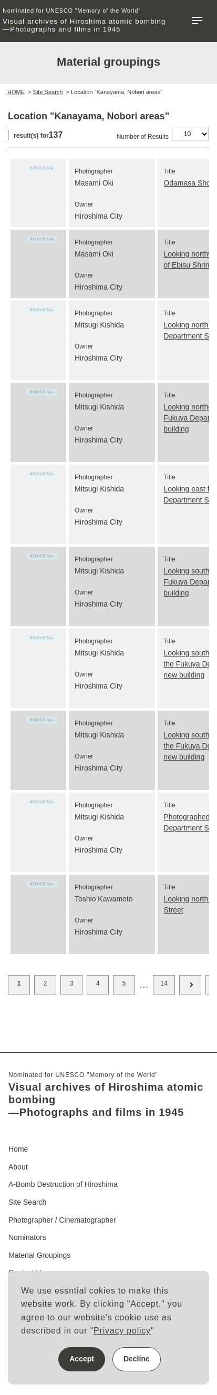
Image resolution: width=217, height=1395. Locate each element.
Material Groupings (39, 1255)
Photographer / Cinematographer (62, 1220)
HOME (16, 92)
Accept (81, 1359)
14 (163, 983)
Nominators (27, 1237)
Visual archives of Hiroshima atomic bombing (84, 20)
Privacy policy (122, 1330)
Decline (136, 1359)
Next (190, 984)
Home (18, 1149)
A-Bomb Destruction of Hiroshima (63, 1184)
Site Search (48, 92)
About (18, 1167)
